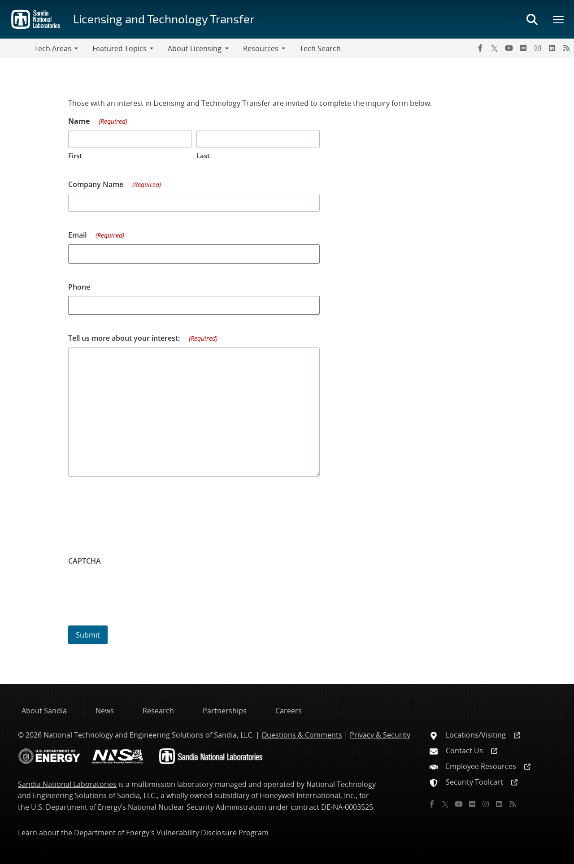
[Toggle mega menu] (559, 19)
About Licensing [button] (195, 48)
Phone (79, 287)
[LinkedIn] (552, 48)
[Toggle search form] (532, 19)
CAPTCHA (84, 561)
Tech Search (320, 48)
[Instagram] (537, 48)
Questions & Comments (301, 735)
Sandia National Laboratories (67, 784)
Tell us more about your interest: (142, 338)
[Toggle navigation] (17, 48)
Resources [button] (260, 48)
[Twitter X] (494, 48)
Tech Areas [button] (52, 48)
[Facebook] (480, 48)
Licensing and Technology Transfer (163, 19)
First (75, 155)
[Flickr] (523, 48)
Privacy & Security (380, 735)
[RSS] (566, 48)
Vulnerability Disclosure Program (213, 833)
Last (203, 155)
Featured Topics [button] (119, 48)
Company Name (114, 184)
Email (96, 235)
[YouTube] (509, 48)
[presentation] (136, 587)
